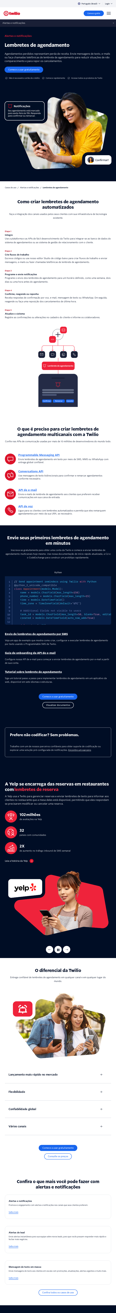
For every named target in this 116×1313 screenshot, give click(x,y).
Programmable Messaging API (39, 455)
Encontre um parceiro (79, 750)
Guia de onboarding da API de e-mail (30, 653)
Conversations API (30, 471)
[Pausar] (58, 949)
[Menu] (108, 13)
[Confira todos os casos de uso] (58, 1293)
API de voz (25, 506)
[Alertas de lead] (58, 1239)
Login (108, 4)
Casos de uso (10, 187)
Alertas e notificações (29, 187)
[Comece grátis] (94, 13)
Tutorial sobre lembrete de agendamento (33, 671)
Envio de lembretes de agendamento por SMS (36, 634)
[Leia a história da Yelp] (19, 861)
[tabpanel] (58, 600)
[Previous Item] (49, 949)
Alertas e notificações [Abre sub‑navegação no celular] (13, 23)
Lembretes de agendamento (55, 187)
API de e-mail (27, 490)
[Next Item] (66, 949)
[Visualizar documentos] (58, 705)
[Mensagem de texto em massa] (58, 1273)
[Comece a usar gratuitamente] (24, 70)
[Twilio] (12, 13)
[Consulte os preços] (58, 1156)
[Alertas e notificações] (58, 1207)
